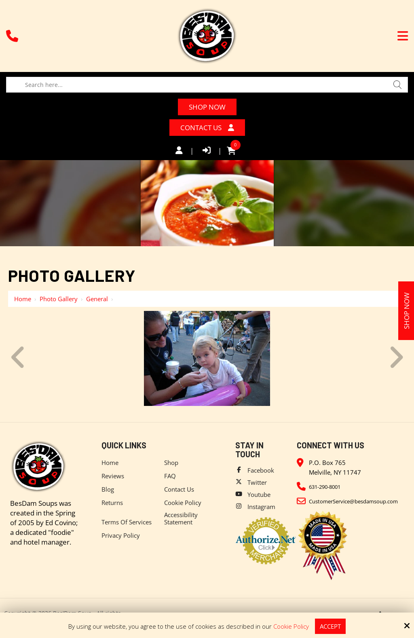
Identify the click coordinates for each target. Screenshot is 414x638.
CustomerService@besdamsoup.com (353, 501)
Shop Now (207, 107)
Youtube (258, 494)
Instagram (261, 507)
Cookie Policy (291, 626)
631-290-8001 (324, 486)
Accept (330, 626)
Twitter (257, 482)
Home (22, 299)
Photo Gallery (59, 299)
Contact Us (207, 127)
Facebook (260, 470)
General (97, 299)
